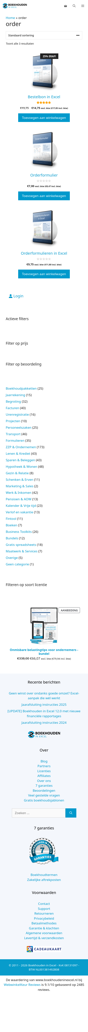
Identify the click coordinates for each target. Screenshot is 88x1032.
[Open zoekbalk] (74, 5)
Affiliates (44, 776)
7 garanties (43, 785)
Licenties (44, 771)
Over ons (44, 780)
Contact (44, 903)
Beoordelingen (44, 790)
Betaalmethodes (44, 923)
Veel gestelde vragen (44, 795)
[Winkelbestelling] (44, 35)
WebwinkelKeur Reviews (22, 984)
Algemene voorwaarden (44, 933)
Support (44, 908)
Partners (44, 766)
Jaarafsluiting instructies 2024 (44, 722)
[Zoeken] (70, 813)
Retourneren (44, 913)
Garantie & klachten (44, 928)
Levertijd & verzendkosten (44, 938)
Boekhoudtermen (44, 875)
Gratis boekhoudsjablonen (44, 800)
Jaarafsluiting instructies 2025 (44, 704)
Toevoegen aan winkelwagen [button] (44, 117)
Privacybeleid (44, 918)
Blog (44, 761)
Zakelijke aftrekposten (44, 879)
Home (10, 18)
